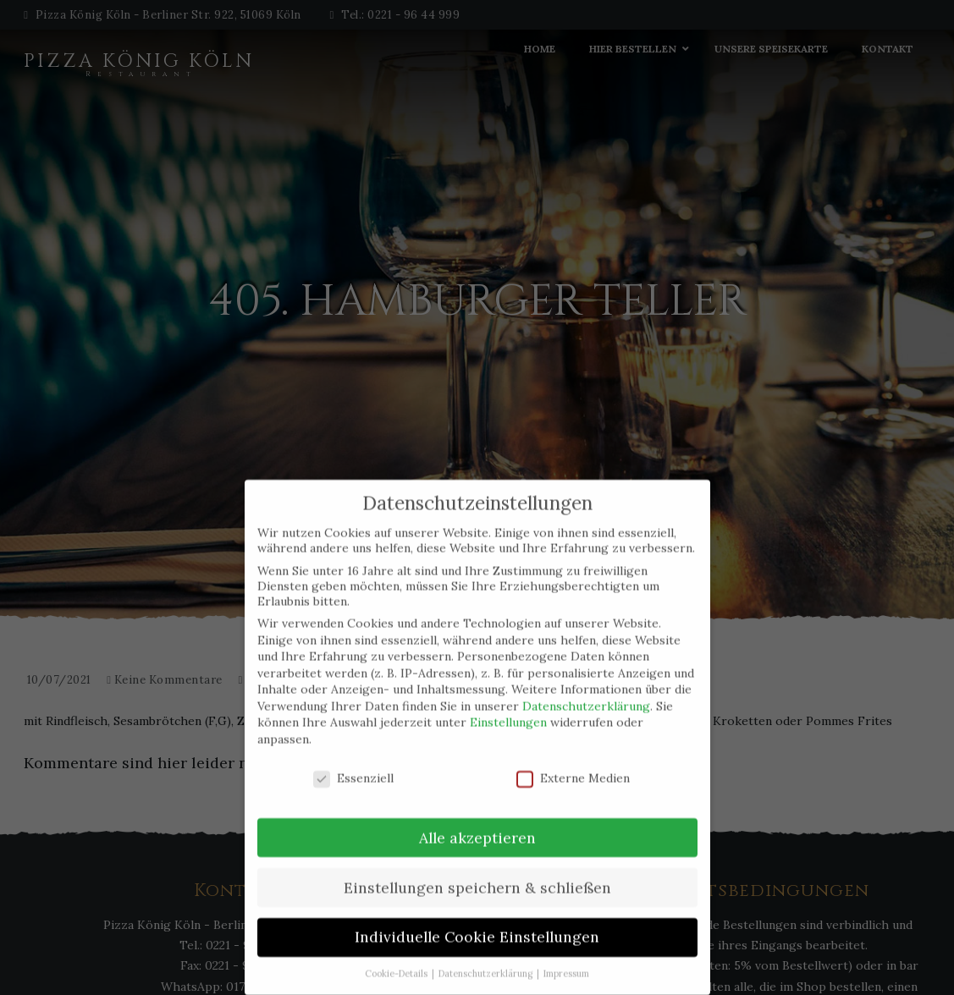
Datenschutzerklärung (586, 679)
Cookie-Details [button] (397, 948)
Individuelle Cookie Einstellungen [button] (477, 911)
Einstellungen (508, 696)
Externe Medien (573, 751)
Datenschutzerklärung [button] (486, 948)
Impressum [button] (566, 948)
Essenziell (353, 751)
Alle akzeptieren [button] (477, 811)
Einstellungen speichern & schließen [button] (477, 861)
